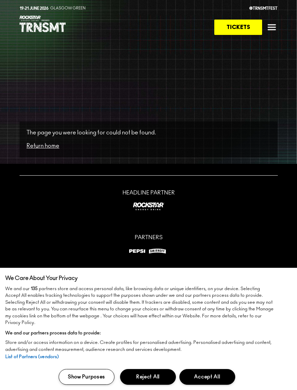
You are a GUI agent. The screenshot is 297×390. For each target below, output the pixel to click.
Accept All (207, 377)
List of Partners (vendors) (32, 357)
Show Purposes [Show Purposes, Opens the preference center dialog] (86, 377)
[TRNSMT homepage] (43, 25)
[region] (148, 329)
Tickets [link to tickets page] (238, 27)
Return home (43, 146)
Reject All (147, 377)
